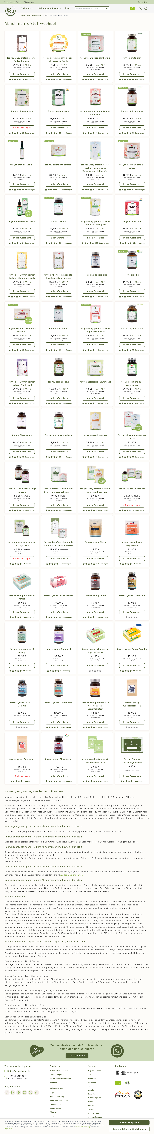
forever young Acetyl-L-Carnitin (22, 704)
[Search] (107, 8)
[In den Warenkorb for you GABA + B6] (58, 344)
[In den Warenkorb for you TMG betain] (22, 451)
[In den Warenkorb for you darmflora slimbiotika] (95, 74)
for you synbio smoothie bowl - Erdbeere (95, 113)
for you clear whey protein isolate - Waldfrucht (22, 383)
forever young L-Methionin (58, 702)
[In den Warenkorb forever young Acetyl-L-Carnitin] (22, 722)
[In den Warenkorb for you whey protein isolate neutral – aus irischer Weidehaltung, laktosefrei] (95, 184)
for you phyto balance (132, 328)
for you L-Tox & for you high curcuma (22, 490)
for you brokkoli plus (58, 382)
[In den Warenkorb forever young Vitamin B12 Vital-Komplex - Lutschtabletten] (95, 722)
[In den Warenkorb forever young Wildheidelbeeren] (132, 722)
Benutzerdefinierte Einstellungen (129, 1129)
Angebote (53, 1082)
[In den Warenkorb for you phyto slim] (132, 74)
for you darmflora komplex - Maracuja (22, 330)
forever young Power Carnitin (132, 649)
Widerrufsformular (95, 1117)
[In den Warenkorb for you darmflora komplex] (58, 184)
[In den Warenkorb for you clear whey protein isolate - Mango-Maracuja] (22, 291)
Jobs (89, 1086)
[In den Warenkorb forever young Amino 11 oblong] (22, 665)
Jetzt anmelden (77, 1055)
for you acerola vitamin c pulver (132, 166)
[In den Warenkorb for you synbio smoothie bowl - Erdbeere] (95, 127)
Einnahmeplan (55, 1104)
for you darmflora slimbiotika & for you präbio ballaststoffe (59, 490)
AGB (89, 1075)
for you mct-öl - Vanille (22, 165)
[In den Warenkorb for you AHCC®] (58, 237)
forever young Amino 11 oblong (22, 650)
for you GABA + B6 (58, 328)
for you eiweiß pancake (95, 435)
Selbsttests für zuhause (59, 1071)
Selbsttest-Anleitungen (59, 1100)
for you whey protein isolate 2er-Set (132, 437)
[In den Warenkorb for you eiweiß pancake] (95, 451)
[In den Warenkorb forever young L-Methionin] (58, 722)
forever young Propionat (58, 649)
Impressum (8, 1129)
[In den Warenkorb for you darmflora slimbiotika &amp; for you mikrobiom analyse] (58, 558)
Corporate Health (94, 1071)
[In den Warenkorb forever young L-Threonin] (132, 612)
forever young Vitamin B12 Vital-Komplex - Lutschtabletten (95, 705)
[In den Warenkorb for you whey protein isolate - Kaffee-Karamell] (22, 74)
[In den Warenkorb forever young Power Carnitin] (132, 665)
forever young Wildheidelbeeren (132, 704)
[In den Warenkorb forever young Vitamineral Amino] (22, 612)
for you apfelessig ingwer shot (95, 382)
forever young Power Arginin (58, 595)
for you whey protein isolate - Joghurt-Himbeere (95, 330)
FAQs (52, 1093)
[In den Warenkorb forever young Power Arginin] (58, 612)
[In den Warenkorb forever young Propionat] (58, 665)
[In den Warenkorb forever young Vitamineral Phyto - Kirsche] (95, 665)
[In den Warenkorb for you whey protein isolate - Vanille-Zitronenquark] (95, 237)
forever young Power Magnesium (131, 544)
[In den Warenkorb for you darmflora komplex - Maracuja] (22, 344)
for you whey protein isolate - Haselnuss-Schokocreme (59, 276)
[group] (22, 79)
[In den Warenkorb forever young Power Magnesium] (132, 558)
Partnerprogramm (94, 1098)
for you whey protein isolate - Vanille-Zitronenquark (95, 223)
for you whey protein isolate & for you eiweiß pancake (95, 490)
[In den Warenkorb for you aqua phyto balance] (58, 451)
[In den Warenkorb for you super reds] (132, 237)
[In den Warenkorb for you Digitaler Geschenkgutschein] (132, 776)
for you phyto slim (132, 58)
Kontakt (91, 1090)
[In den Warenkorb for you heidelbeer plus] (95, 291)
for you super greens (58, 111)
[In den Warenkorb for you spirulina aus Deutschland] (132, 398)
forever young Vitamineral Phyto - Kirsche (95, 650)
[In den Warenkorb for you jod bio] (132, 291)
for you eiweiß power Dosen (60, 1078)
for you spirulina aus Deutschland (132, 383)
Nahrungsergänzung (48, 8)
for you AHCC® (58, 221)
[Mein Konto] (140, 8)
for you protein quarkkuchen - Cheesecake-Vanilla (59, 59)
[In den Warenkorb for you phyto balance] (132, 344)
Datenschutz (92, 1078)
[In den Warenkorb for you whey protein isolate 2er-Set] (132, 451)
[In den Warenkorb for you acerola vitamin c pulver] (132, 184)
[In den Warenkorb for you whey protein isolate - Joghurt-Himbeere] (95, 344)
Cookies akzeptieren (129, 1122)
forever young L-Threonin (132, 595)
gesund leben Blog (57, 1096)
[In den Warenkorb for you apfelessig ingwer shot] (95, 398)
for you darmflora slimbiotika (95, 58)
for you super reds (132, 221)
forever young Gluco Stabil (58, 759)
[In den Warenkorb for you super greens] (58, 127)
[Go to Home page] (10, 11)
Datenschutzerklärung (82, 1127)
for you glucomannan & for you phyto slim (22, 544)
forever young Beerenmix (22, 759)
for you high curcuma (132, 111)
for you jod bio (132, 275)
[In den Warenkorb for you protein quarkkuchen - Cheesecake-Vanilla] (58, 74)
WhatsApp (54, 1112)
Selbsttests (27, 8)
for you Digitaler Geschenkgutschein (132, 761)
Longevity (54, 1116)
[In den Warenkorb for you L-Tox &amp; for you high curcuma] (22, 505)
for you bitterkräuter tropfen (22, 221)
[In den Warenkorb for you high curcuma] (132, 127)
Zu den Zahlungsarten (71, 875)
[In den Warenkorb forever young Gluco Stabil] (58, 776)
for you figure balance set (132, 488)
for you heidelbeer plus (95, 275)
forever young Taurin (95, 595)
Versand (28, 67)
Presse (90, 1102)
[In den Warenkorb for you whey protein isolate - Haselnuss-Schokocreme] (58, 291)
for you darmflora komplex (58, 165)
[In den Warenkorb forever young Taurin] (95, 612)
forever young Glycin (95, 542)
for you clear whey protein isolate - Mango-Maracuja (22, 276)
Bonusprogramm (56, 1108)
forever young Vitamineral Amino (22, 597)
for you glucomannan (22, 111)
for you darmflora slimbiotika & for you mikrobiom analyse (59, 544)
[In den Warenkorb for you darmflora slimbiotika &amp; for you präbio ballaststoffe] (58, 505)
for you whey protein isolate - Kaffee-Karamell (22, 59)
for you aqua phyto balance (59, 435)
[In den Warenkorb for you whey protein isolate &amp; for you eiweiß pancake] (95, 505)
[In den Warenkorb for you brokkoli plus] (58, 398)
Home (23, 15)
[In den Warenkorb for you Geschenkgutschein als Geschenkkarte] (95, 776)
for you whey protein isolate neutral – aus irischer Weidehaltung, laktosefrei (95, 168)
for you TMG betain (22, 435)
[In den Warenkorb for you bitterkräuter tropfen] (22, 237)
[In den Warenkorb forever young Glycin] (95, 558)
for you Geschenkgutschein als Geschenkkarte (95, 761)
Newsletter (92, 1094)
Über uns (91, 1105)
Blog (67, 8)
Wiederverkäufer (94, 1113)
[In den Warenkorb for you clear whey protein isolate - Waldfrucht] (22, 398)
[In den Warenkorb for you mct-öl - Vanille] (22, 184)
